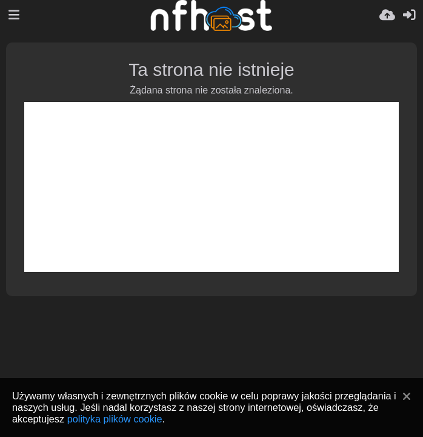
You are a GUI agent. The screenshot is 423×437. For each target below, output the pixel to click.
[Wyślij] (387, 15)
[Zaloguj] (409, 15)
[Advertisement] (211, 187)
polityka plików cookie (114, 418)
